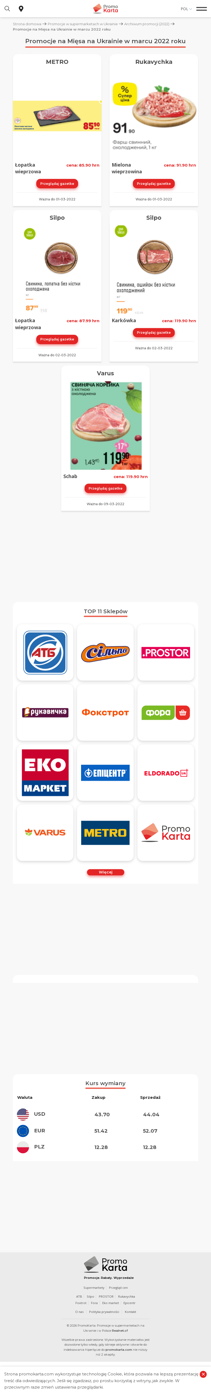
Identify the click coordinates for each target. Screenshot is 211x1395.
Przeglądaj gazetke (57, 183)
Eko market (110, 1302)
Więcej (105, 871)
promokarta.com (119, 1348)
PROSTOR (106, 1295)
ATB (79, 1295)
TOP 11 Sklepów (106, 610)
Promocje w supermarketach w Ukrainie (85, 24)
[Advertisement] (105, 555)
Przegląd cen (118, 1287)
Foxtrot (80, 1302)
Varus (105, 372)
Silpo (57, 217)
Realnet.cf (120, 1329)
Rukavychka (154, 61)
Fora (94, 1302)
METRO (57, 61)
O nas (78, 1311)
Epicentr (130, 1302)
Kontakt (131, 1311)
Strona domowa (27, 24)
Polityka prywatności (104, 1311)
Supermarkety (93, 1287)
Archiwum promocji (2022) (152, 24)
